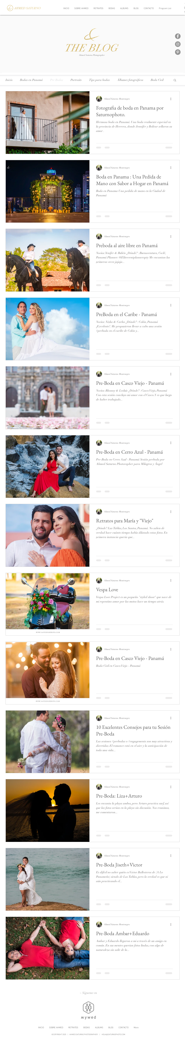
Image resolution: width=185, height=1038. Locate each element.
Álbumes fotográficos (130, 80)
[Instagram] (178, 44)
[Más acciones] (172, 99)
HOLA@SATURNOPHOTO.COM (113, 1034)
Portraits (76, 80)
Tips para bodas (99, 80)
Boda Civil (157, 80)
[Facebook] (178, 36)
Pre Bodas (56, 80)
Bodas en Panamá (31, 80)
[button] (175, 80)
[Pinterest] (178, 52)
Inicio (9, 80)
